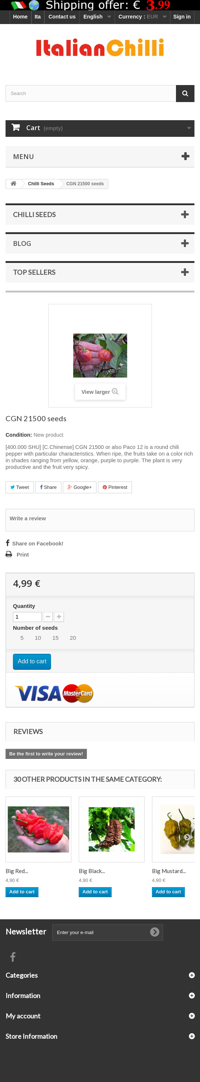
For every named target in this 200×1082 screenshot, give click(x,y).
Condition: (19, 435)
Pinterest (115, 487)
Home (20, 17)
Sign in (182, 17)
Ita (38, 17)
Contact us (61, 17)
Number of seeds (36, 628)
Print (23, 555)
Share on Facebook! (38, 544)
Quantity (24, 606)
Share (48, 487)
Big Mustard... (169, 871)
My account (23, 1016)
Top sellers (34, 272)
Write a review (28, 518)
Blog (22, 243)
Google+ (80, 487)
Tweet (19, 487)
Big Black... (92, 871)
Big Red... (17, 871)
